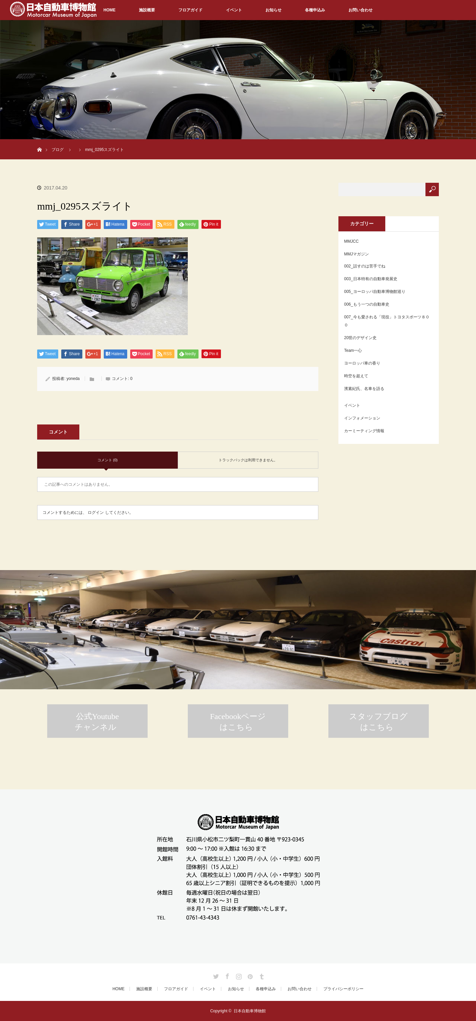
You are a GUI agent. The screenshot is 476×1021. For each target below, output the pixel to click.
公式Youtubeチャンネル (97, 721)
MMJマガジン (356, 254)
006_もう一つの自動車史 (366, 304)
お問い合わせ (360, 10)
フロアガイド (190, 10)
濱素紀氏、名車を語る (364, 388)
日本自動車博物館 (250, 1011)
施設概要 (147, 10)
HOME (109, 10)
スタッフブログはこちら (378, 721)
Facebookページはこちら (238, 721)
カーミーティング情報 (364, 430)
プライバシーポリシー (343, 989)
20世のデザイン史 (360, 337)
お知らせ (273, 10)
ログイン (96, 512)
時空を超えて (356, 376)
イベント (234, 10)
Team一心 (353, 350)
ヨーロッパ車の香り (362, 363)
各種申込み (315, 10)
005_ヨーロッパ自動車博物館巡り (374, 291)
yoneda (73, 378)
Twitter (215, 975)
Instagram (238, 975)
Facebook (227, 975)
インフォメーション (362, 418)
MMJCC (351, 241)
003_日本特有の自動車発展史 (370, 279)
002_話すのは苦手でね (364, 266)
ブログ (58, 149)
